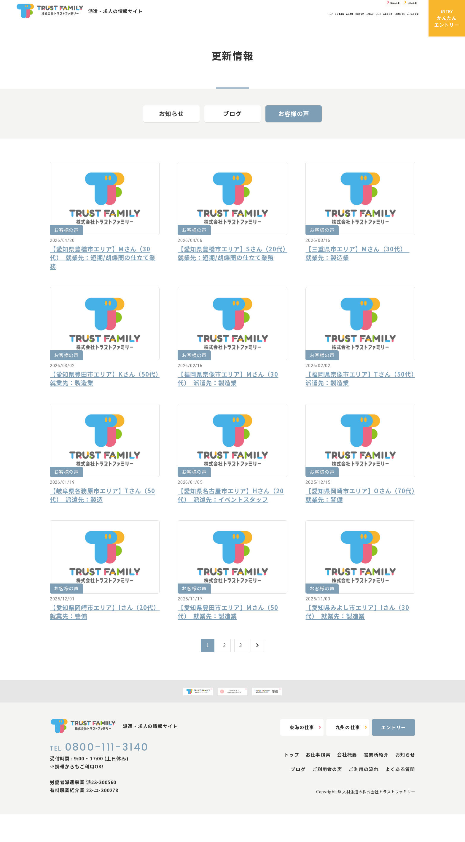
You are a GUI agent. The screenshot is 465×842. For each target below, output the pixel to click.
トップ (182, 26)
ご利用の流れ (369, 26)
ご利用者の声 (327, 796)
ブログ (311, 26)
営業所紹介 (261, 26)
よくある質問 (403, 26)
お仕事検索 (207, 26)
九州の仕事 (396, 8)
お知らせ (289, 26)
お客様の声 (336, 26)
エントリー (393, 754)
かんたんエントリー (447, 18)
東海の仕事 (350, 8)
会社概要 (234, 26)
